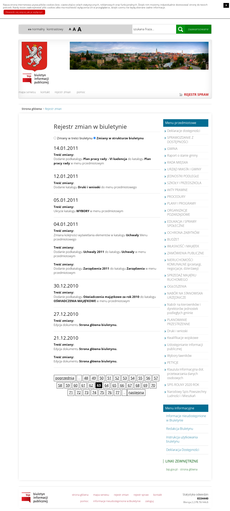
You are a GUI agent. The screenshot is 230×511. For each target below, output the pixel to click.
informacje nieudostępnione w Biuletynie (117, 501)
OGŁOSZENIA (176, 286)
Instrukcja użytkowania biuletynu (182, 439)
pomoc (81, 92)
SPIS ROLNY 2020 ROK (183, 384)
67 (130, 385)
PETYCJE (173, 362)
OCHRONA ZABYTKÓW (183, 232)
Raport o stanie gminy (182, 155)
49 (94, 377)
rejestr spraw (141, 494)
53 (125, 377)
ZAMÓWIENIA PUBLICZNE (185, 253)
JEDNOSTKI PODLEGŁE (183, 176)
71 (71, 392)
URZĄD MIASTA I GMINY (184, 169)
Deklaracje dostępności (183, 131)
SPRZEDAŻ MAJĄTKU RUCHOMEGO (181, 277)
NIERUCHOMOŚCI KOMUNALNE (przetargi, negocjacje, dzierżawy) (184, 264)
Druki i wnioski (177, 331)
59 (68, 385)
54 (133, 377)
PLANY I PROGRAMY (181, 203)
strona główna (80, 494)
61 (83, 385)
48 (86, 377)
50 (102, 377)
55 (140, 377)
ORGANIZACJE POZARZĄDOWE (178, 212)
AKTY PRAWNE (177, 190)
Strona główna (32, 109)
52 (117, 377)
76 (110, 392)
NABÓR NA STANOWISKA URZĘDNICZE (185, 295)
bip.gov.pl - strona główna (181, 469)
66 (122, 385)
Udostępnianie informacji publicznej (185, 346)
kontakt (45, 92)
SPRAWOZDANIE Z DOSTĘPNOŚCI (180, 139)
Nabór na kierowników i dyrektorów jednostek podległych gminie (184, 308)
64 (107, 385)
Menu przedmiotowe (180, 123)
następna (136, 392)
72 (79, 392)
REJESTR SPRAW (196, 94)
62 (91, 385)
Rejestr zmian (53, 109)
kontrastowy (55, 29)
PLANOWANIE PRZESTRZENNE (178, 322)
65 (114, 385)
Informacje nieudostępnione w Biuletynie (186, 418)
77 (117, 392)
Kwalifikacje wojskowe (182, 337)
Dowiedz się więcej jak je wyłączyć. (24, 12)
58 (60, 385)
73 (86, 392)
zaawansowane (198, 29)
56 (148, 377)
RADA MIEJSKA (177, 162)
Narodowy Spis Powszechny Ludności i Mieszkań (186, 393)
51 (109, 377)
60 (76, 385)
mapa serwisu (27, 92)
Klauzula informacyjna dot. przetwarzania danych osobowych (185, 373)
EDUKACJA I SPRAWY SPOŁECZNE (181, 223)
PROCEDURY (176, 196)
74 (94, 392)
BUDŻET (173, 239)
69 (145, 385)
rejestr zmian (63, 92)
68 (138, 385)
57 (156, 377)
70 (153, 385)
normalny (38, 29)
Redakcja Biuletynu (179, 428)
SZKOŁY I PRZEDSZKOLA (184, 183)
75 (102, 392)
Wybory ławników (179, 355)
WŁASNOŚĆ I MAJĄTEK (183, 246)
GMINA (172, 148)
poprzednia (64, 377)
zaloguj (149, 501)
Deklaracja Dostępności (182, 450)
